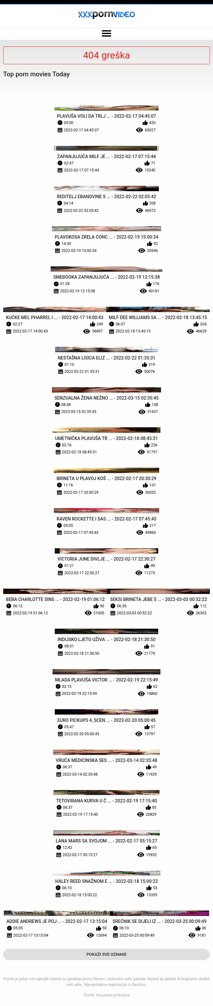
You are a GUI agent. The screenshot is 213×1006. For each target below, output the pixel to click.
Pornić (89, 995)
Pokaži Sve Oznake (107, 954)
